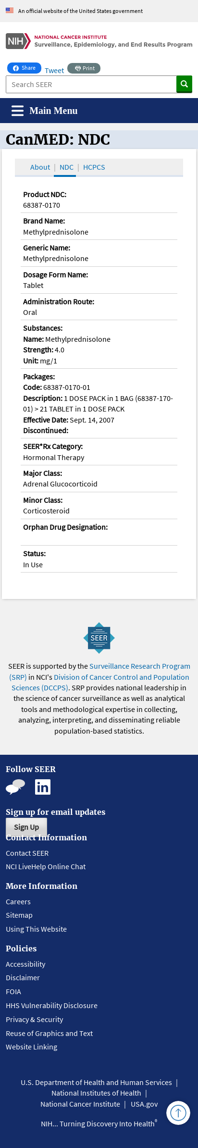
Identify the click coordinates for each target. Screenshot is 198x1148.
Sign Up (26, 827)
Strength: (38, 349)
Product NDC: (44, 194)
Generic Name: (46, 247)
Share (27, 66)
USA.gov (144, 1104)
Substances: (42, 328)
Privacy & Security (34, 1019)
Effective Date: (45, 419)
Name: (33, 339)
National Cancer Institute (80, 1104)
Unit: (30, 360)
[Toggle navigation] (45, 111)
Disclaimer (23, 977)
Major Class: (42, 473)
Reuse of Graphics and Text (49, 1033)
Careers (18, 901)
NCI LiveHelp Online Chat (46, 866)
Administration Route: (58, 301)
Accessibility (25, 964)
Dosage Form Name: (55, 274)
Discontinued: (45, 430)
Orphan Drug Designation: (65, 527)
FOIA (13, 991)
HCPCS (94, 167)
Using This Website (36, 929)
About (40, 167)
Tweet (54, 70)
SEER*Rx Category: (53, 446)
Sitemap (19, 915)
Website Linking (31, 1046)
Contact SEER (27, 853)
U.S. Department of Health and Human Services (96, 1082)
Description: (42, 398)
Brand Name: (44, 220)
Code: (32, 387)
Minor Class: (42, 500)
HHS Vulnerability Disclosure (52, 1005)
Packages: (39, 376)
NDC (67, 167)
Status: (34, 553)
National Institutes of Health (96, 1093)
